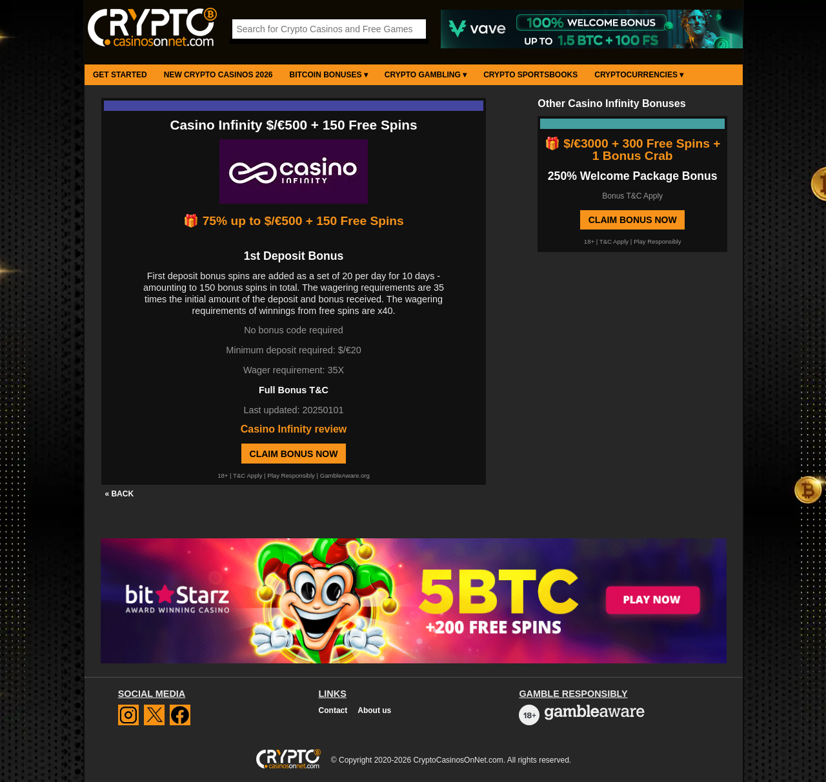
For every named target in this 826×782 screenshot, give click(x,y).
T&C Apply (247, 475)
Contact (333, 710)
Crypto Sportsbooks (530, 74)
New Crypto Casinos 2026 (218, 74)
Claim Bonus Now (294, 454)
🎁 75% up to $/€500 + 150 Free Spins (293, 221)
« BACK (119, 493)
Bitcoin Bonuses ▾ (329, 74)
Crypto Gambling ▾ (426, 74)
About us (374, 710)
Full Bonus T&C (293, 390)
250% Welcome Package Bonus (633, 176)
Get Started (120, 74)
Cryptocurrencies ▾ (638, 74)
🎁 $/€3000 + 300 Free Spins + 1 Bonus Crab (633, 149)
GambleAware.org (345, 475)
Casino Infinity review (294, 429)
